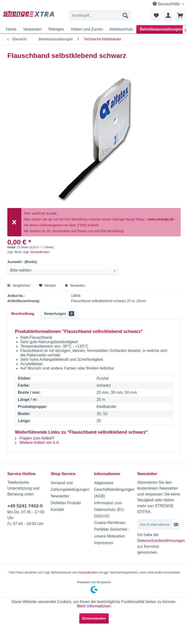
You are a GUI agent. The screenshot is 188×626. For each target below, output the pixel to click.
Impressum (103, 543)
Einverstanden (94, 618)
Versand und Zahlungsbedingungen (70, 486)
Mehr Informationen (94, 606)
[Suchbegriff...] (100, 15)
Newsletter (60, 496)
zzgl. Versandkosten (36, 252)
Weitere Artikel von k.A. (37, 442)
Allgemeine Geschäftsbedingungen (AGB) (114, 489)
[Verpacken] (32, 29)
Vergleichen (18, 285)
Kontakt (57, 509)
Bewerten (75, 285)
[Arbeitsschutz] (121, 29)
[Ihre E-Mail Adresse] (154, 524)
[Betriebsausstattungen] (161, 29)
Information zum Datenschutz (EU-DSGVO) (109, 509)
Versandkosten (87, 572)
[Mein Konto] (168, 15)
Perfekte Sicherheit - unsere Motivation (111, 532)
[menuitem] (100, 15)
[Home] (11, 29)
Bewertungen (59, 313)
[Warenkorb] (180, 15)
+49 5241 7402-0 (25, 505)
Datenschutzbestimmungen (161, 540)
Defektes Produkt (66, 503)
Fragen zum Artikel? (34, 438)
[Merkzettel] (156, 15)
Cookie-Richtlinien (110, 523)
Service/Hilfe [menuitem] (167, 4)
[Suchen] (125, 15)
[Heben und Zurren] (86, 29)
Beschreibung (22, 314)
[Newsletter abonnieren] (176, 524)
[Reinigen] (56, 29)
